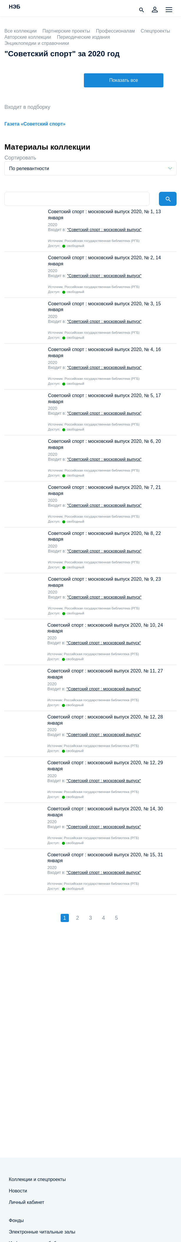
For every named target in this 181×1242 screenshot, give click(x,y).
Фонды (16, 1220)
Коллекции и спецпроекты (37, 1179)
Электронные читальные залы (42, 1231)
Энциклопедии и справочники (36, 43)
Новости (18, 1190)
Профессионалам (115, 30)
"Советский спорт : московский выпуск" (104, 229)
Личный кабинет (26, 1202)
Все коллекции (20, 30)
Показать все (123, 80)
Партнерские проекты (66, 30)
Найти (168, 199)
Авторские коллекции (27, 37)
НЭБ (14, 7)
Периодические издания (83, 37)
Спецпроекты (155, 30)
